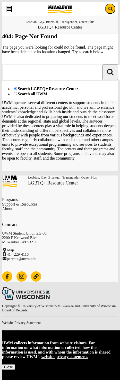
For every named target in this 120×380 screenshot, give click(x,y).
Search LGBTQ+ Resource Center (48, 89)
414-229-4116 (18, 254)
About (7, 209)
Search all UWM (32, 94)
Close (8, 367)
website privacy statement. (64, 357)
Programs (10, 199)
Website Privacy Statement (21, 323)
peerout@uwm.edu (21, 259)
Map (10, 250)
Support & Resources (19, 204)
